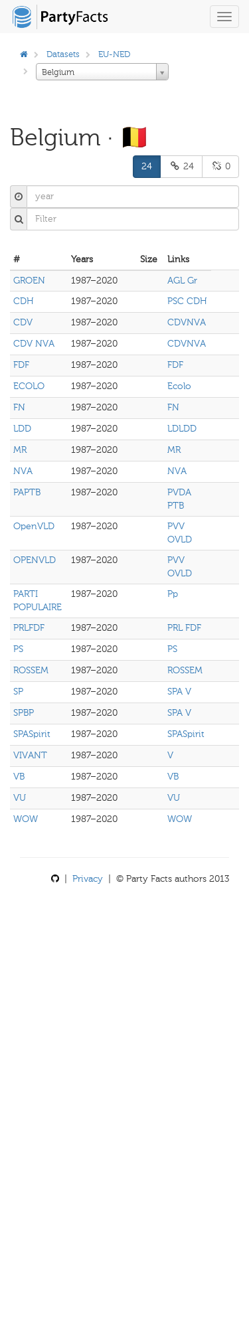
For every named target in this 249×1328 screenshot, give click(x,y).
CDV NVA (33, 343)
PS (18, 649)
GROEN (29, 280)
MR (20, 450)
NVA (23, 471)
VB (19, 776)
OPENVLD (34, 560)
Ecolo (179, 386)
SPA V (179, 691)
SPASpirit (31, 734)
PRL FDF (184, 627)
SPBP (23, 712)
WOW (25, 819)
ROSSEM (30, 670)
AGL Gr (182, 280)
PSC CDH (187, 301)
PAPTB (27, 492)
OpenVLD (33, 526)
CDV (23, 322)
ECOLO (28, 386)
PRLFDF (28, 627)
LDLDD (182, 428)
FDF (21, 365)
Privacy (87, 878)
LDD (22, 428)
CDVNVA (186, 322)
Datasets (63, 54)
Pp (172, 594)
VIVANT (30, 755)
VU (19, 797)
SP (18, 691)
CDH (23, 301)
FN (19, 407)
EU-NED (114, 54)
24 (146, 166)
